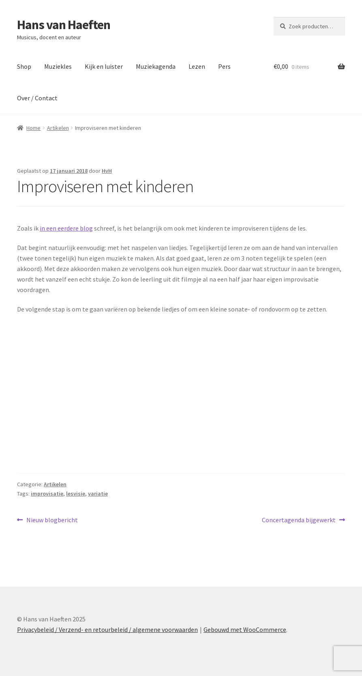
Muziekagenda (156, 66)
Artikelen (58, 127)
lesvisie (75, 493)
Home (33, 127)
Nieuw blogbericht (52, 520)
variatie (98, 493)
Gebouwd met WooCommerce (244, 629)
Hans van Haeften (63, 25)
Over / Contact (37, 98)
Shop (24, 66)
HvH (107, 170)
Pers (224, 66)
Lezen (196, 66)
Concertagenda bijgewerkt (299, 520)
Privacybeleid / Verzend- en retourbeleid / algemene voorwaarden (107, 629)
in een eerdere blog (66, 228)
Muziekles (58, 66)
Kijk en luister (104, 66)
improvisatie (47, 493)
